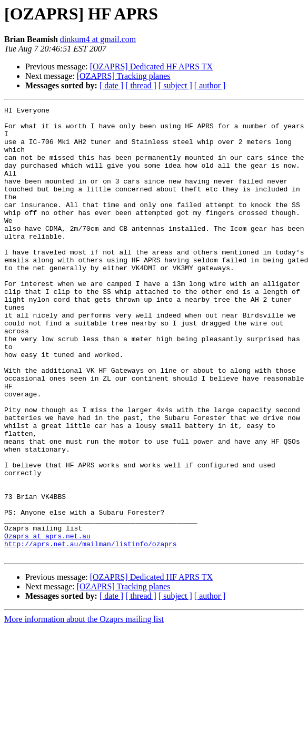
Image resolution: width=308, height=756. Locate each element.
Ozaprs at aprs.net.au (47, 622)
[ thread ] (140, 85)
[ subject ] (175, 85)
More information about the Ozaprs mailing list (84, 708)
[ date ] (111, 85)
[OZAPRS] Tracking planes (124, 75)
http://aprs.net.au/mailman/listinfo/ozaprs (90, 632)
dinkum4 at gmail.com (98, 39)
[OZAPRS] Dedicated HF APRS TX (151, 66)
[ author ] (210, 85)
